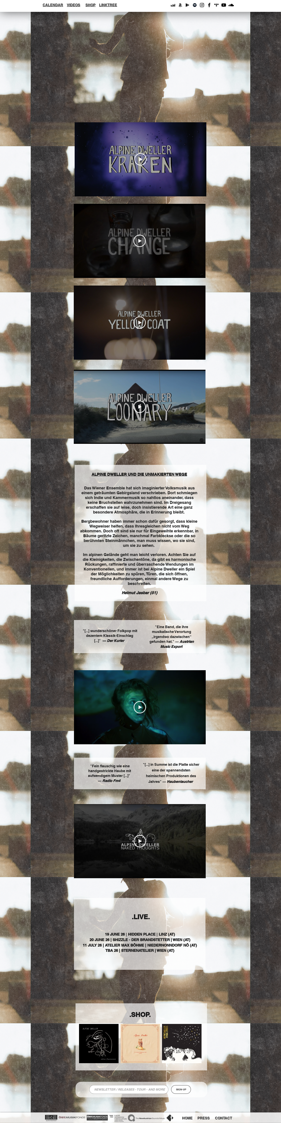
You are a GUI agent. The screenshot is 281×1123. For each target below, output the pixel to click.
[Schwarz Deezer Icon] (173, 5)
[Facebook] (209, 5)
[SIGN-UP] (181, 1089)
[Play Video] (140, 159)
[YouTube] (224, 5)
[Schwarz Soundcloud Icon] (231, 5)
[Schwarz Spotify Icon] (195, 5)
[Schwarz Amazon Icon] (180, 5)
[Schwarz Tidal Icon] (216, 5)
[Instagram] (202, 5)
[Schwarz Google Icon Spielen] (187, 5)
